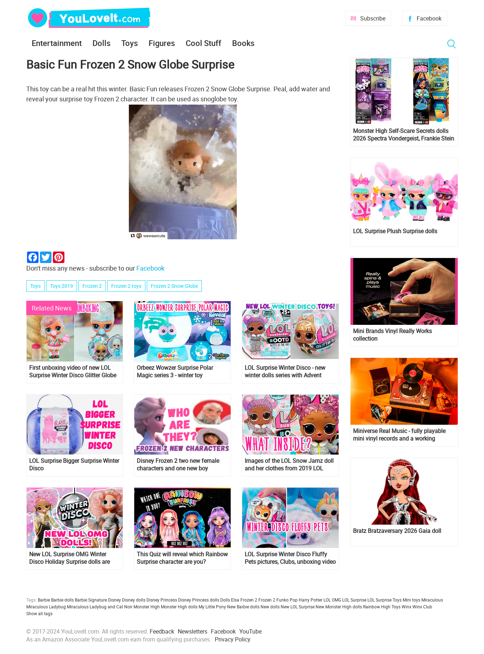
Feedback (162, 631)
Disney (114, 600)
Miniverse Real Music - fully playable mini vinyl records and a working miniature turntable (399, 434)
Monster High (147, 606)
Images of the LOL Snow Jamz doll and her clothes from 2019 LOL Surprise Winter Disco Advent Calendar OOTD (289, 464)
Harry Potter (310, 600)
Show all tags (39, 613)
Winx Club (422, 606)
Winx (406, 606)
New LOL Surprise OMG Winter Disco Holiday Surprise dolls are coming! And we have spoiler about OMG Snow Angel (73, 558)
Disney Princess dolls (198, 600)
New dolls (270, 606)
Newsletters (192, 631)
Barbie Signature (91, 600)
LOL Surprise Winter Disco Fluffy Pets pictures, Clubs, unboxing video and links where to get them (290, 558)
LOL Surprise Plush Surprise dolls (395, 231)
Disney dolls (133, 600)
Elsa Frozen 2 (244, 600)
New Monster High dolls (339, 606)
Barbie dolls (62, 600)
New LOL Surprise (298, 606)
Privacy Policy (232, 639)
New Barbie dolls (243, 606)
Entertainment (57, 43)
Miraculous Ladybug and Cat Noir (99, 606)
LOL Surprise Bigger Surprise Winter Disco (74, 464)
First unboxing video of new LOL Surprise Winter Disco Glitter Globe (72, 371)
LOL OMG (332, 600)
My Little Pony (212, 606)
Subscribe (372, 18)
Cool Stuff (203, 43)
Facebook (429, 18)
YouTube (250, 631)
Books (243, 43)
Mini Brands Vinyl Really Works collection (392, 334)
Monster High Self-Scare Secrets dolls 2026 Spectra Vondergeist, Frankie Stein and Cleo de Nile (403, 134)
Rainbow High (376, 606)
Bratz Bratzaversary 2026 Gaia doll (397, 531)
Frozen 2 (92, 285)
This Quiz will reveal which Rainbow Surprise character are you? (182, 558)
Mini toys (411, 600)
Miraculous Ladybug (46, 606)
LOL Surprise (354, 600)
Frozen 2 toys (126, 285)
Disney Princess (161, 600)
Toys (129, 43)
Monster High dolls (179, 606)
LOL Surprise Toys (384, 600)
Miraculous (432, 600)
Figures (162, 43)
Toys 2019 (61, 285)
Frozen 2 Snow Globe (174, 285)
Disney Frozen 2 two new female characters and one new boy (178, 464)
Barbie (44, 600)
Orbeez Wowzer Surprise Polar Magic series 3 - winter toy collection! (175, 371)
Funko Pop (287, 600)
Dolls (101, 43)
